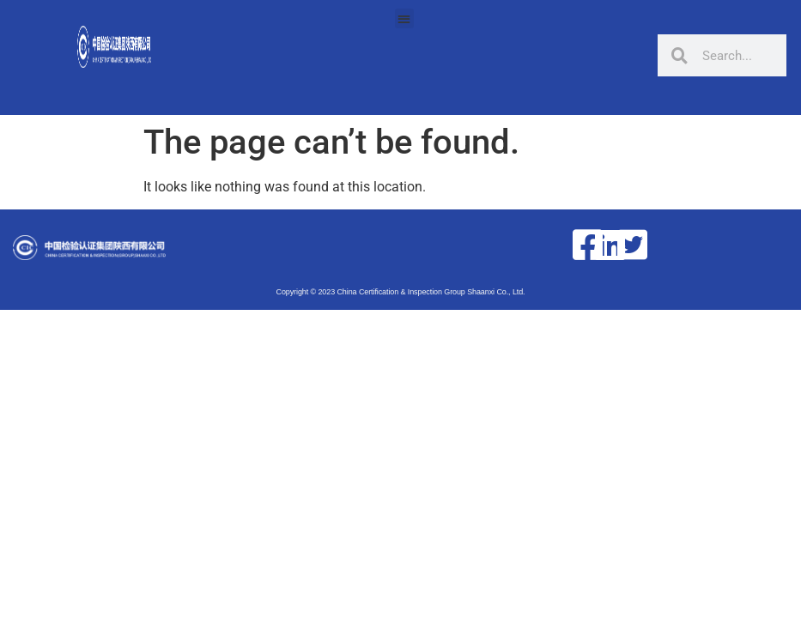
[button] (405, 18)
